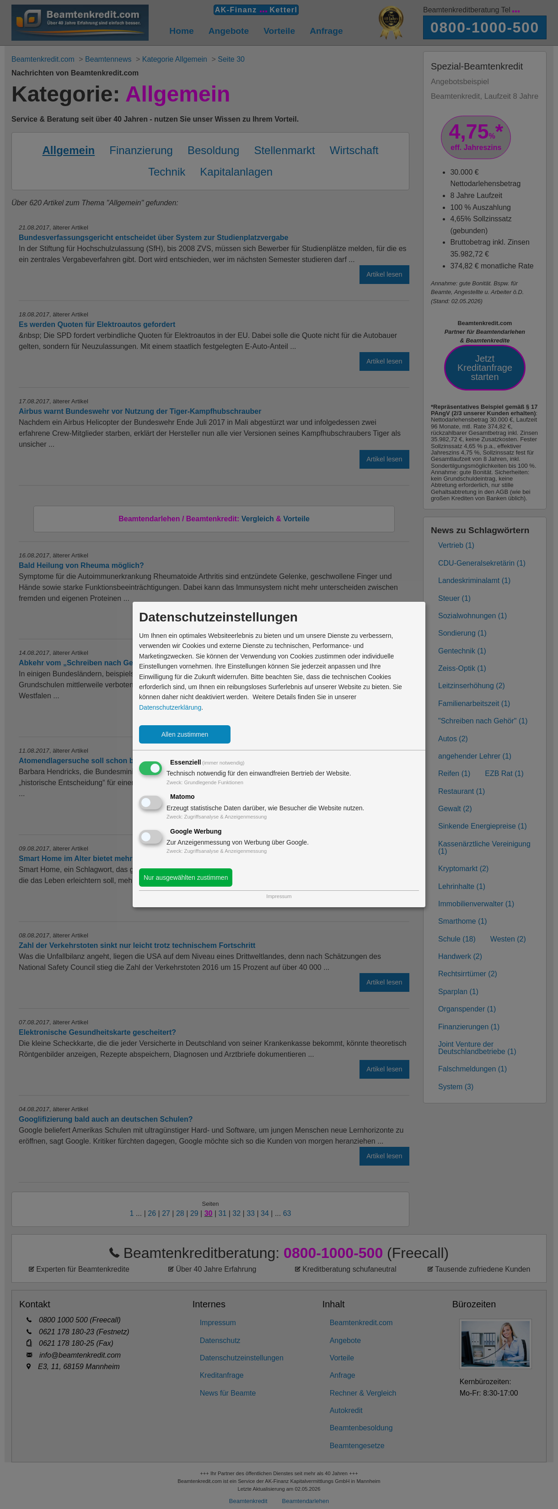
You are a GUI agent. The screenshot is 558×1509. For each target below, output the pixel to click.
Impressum (278, 896)
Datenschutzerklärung (170, 707)
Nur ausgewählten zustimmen (186, 877)
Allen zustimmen (185, 734)
